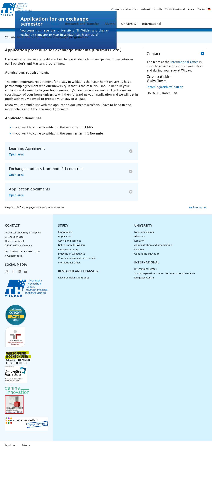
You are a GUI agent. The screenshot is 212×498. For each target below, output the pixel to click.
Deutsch (145, 9)
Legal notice (12, 493)
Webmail (87, 9)
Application (64, 285)
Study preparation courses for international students (164, 322)
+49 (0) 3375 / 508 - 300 (25, 300)
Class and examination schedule (77, 306)
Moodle (99, 9)
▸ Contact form (14, 304)
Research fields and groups (73, 326)
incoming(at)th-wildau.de (165, 135)
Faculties (139, 298)
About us (139, 285)
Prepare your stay (68, 298)
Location (139, 289)
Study (55, 23)
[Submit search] (206, 9)
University (128, 23)
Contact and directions (66, 9)
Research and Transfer (82, 23)
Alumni (110, 23)
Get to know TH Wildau (71, 293)
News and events (144, 280)
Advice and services (69, 289)
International (151, 23)
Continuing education (146, 302)
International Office (184, 110)
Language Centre (144, 326)
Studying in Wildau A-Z (71, 302)
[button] (55, 23)
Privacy (26, 493)
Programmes (65, 280)
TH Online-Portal (117, 9)
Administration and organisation (153, 293)
